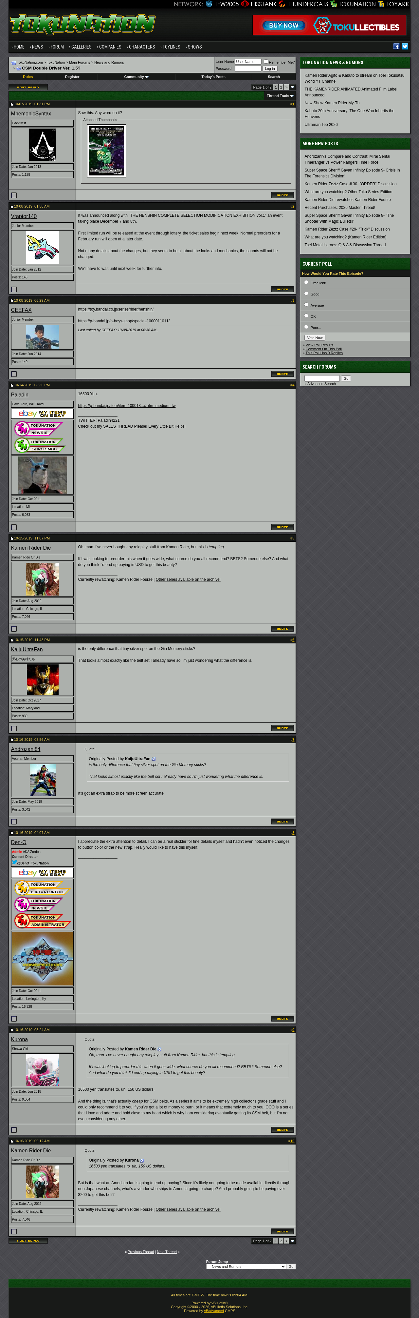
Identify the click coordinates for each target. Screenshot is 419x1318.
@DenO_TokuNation (30, 863)
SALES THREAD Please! (125, 426)
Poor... (316, 328)
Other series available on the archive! (188, 579)
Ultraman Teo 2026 (320, 124)
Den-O (19, 842)
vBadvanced (214, 1311)
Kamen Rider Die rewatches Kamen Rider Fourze (347, 199)
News (37, 47)
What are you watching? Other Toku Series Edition (348, 192)
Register (72, 77)
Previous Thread (141, 1252)
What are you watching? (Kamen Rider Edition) (345, 237)
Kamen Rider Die (31, 548)
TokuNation (56, 62)
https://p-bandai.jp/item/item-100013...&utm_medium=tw (127, 405)
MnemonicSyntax (31, 113)
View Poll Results (320, 345)
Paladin (19, 394)
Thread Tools (278, 96)
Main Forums (79, 62)
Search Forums (319, 367)
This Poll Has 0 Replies (324, 353)
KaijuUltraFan (27, 649)
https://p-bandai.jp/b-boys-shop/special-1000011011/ (124, 321)
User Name (225, 62)
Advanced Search (321, 384)
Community (136, 77)
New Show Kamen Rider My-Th (331, 103)
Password (223, 69)
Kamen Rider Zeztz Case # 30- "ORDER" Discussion (350, 184)
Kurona (19, 1039)
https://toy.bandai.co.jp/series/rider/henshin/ (116, 309)
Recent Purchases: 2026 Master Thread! (339, 207)
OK (313, 316)
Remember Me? (279, 62)
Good (315, 294)
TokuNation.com (30, 62)
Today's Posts (214, 77)
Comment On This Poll (324, 349)
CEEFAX (21, 310)
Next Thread (167, 1252)
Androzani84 (26, 749)
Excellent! (318, 283)
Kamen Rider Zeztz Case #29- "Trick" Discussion (347, 229)
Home (19, 47)
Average (317, 305)
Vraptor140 (24, 216)
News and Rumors (109, 62)
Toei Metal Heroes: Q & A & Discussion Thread (345, 245)
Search (274, 77)
